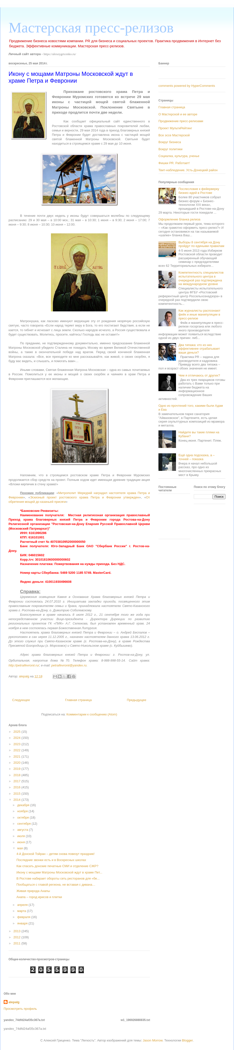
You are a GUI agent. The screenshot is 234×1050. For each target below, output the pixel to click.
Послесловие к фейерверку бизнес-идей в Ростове (198, 191)
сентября (24, 823)
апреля (23, 905)
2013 (17, 931)
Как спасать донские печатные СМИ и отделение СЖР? (57, 866)
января (23, 923)
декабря (23, 805)
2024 (17, 738)
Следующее (21, 700)
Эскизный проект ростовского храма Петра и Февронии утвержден (84, 497)
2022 (17, 750)
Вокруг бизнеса (169, 142)
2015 (17, 793)
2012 (17, 937)
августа (23, 830)
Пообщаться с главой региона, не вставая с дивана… (55, 884)
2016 (17, 787)
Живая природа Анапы (33, 891)
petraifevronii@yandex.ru (69, 665)
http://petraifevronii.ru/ (24, 665)
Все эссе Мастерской (174, 135)
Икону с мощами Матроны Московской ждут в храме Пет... (59, 872)
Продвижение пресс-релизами (180, 121)
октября (23, 817)
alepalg (14, 1002)
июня (21, 842)
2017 (17, 781)
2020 (17, 762)
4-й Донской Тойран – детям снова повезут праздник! (55, 854)
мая (20, 848)
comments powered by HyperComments (186, 86)
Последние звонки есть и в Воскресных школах (51, 860)
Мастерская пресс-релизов (91, 28)
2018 (17, 775)
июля (21, 836)
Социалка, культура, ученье (178, 156)
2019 (17, 769)
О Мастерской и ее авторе (177, 114)
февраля (24, 917)
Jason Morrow (153, 1040)
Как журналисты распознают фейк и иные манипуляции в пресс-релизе (199, 314)
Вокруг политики (170, 149)
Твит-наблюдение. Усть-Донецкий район (188, 170)
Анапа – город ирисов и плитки (39, 897)
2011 (17, 943)
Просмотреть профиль (20, 1008)
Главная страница (78, 700)
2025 (17, 731)
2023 (17, 744)
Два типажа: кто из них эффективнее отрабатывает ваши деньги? (199, 348)
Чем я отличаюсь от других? (199, 375)
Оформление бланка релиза (179, 219)
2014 (17, 800)
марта (22, 911)
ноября (23, 811)
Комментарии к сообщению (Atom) (92, 714)
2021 (17, 756)
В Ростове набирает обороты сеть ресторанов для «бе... (57, 878)
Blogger (187, 1040)
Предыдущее (136, 700)
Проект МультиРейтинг (175, 128)
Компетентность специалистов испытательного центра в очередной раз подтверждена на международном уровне (201, 278)
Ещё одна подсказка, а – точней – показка (196, 457)
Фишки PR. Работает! (174, 163)
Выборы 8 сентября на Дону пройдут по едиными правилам (201, 244)
